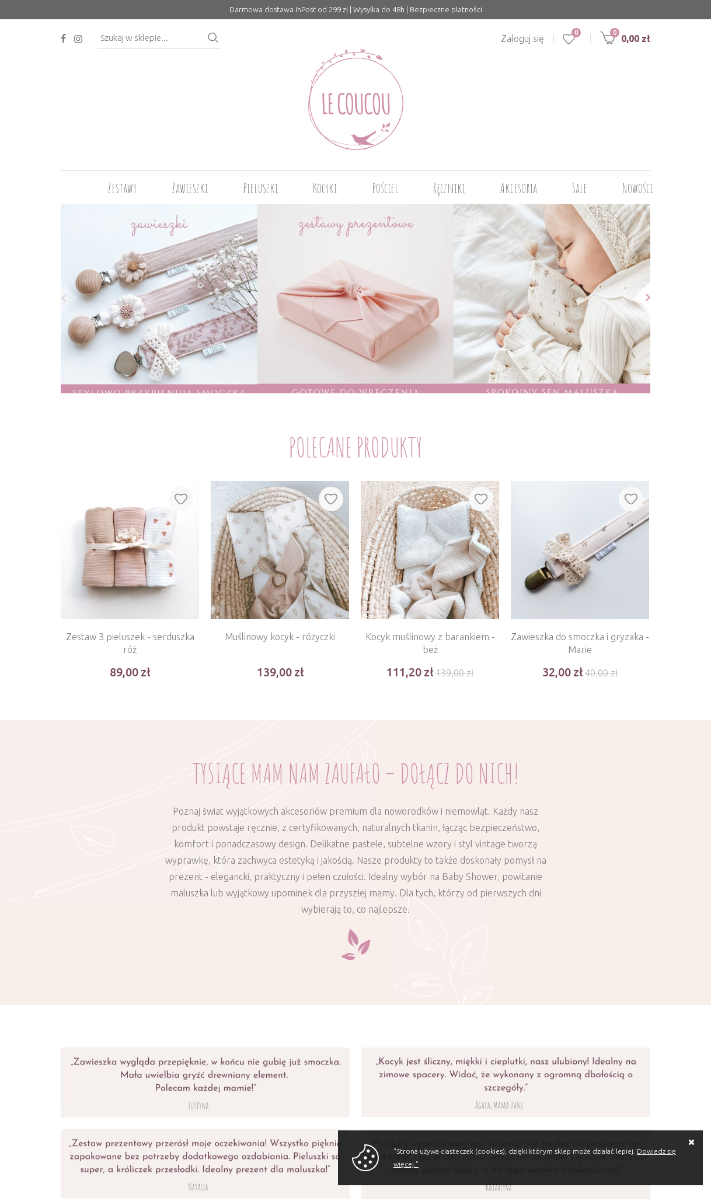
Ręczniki (449, 188)
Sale (579, 188)
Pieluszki (260, 188)
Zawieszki (190, 188)
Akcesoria (518, 188)
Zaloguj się (522, 38)
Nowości (637, 188)
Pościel (385, 188)
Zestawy (122, 188)
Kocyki (325, 188)
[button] (60, 298)
